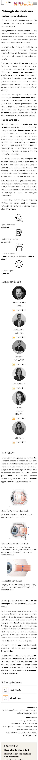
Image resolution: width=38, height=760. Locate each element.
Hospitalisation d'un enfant (16, 750)
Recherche (8, 2)
